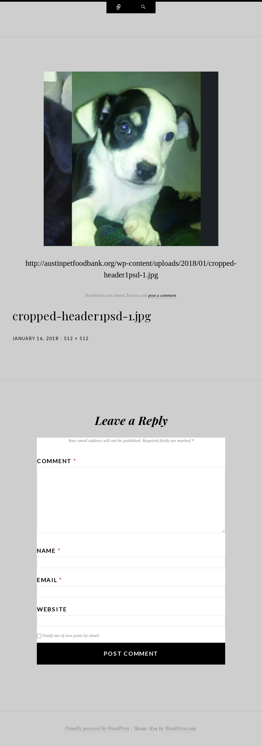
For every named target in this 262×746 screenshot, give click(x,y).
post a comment (162, 295)
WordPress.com (180, 728)
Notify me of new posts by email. (71, 635)
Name (48, 550)
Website (52, 609)
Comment (56, 461)
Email (49, 579)
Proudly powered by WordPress (97, 728)
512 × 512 (76, 338)
